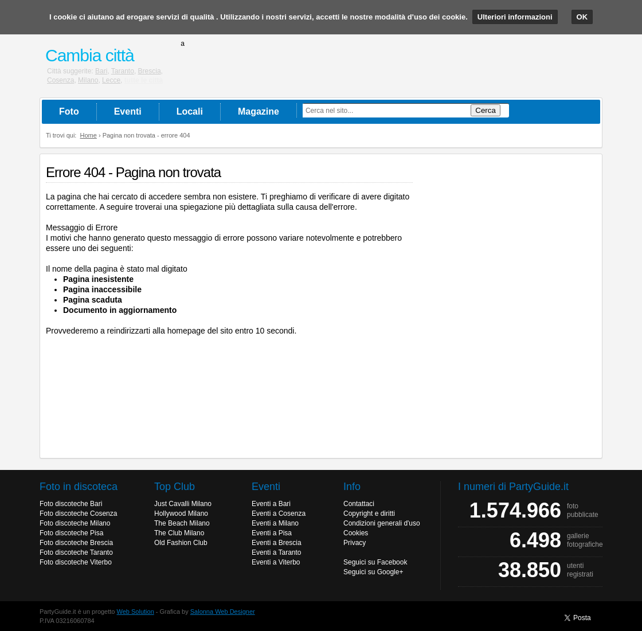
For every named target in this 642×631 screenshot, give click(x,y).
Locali (190, 111)
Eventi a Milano (275, 523)
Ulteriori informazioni (515, 17)
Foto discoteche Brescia (76, 543)
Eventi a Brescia (277, 543)
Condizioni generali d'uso (381, 523)
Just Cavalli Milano (183, 504)
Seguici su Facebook (375, 562)
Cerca (485, 110)
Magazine (258, 111)
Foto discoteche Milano (75, 523)
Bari (101, 71)
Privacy (354, 543)
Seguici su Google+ (373, 572)
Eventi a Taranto (277, 552)
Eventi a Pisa (272, 533)
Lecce (111, 80)
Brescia (149, 71)
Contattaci (358, 504)
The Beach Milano (182, 523)
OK (582, 17)
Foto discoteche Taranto (76, 552)
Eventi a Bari (271, 504)
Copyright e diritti (369, 513)
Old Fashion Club (181, 543)
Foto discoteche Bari (71, 504)
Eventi (128, 111)
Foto (69, 111)
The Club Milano (179, 533)
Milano (88, 80)
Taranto (122, 71)
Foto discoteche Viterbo (76, 562)
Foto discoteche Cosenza (78, 513)
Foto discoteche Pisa (71, 533)
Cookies (355, 533)
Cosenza (60, 80)
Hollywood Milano (181, 513)
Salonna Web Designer (222, 611)
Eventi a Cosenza (279, 513)
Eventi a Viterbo (276, 562)
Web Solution (135, 611)
